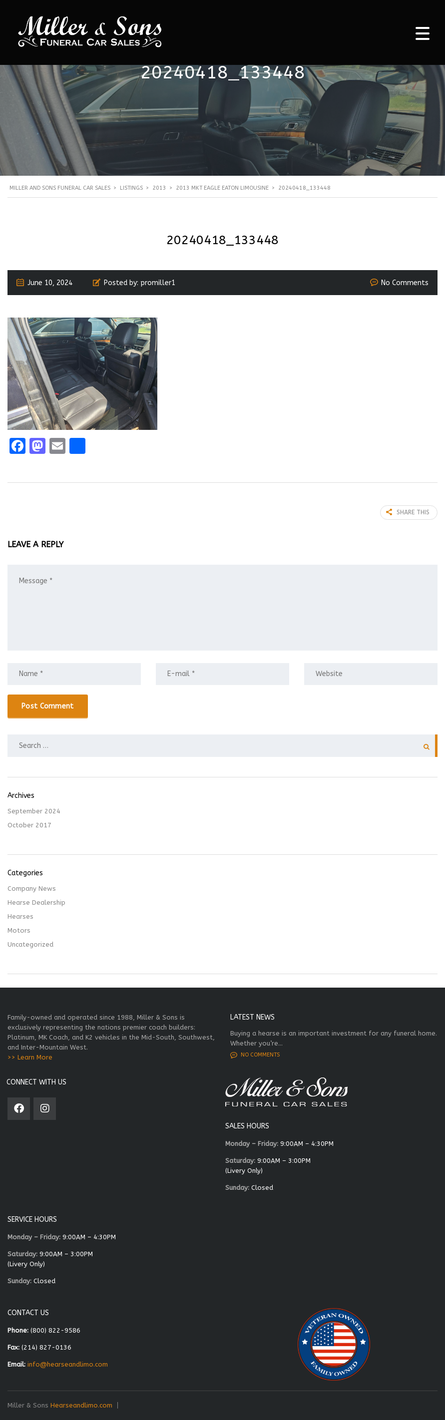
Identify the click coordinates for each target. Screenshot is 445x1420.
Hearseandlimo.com (81, 1405)
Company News (31, 888)
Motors (18, 930)
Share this (408, 512)
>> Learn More (29, 1057)
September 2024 (33, 811)
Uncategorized (30, 944)
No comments (255, 1055)
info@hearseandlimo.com (67, 1364)
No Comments (405, 283)
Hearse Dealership (36, 902)
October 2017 (29, 825)
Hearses (20, 916)
